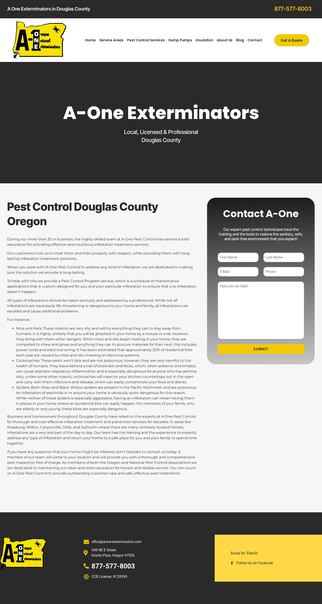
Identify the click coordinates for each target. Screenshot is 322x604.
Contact (255, 40)
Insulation (204, 40)
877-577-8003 (292, 8)
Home (90, 40)
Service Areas (111, 40)
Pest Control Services (146, 40)
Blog (240, 40)
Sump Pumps (180, 40)
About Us (225, 40)
